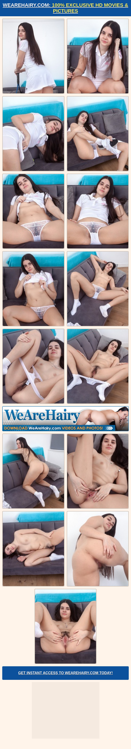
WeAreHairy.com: (65, 8)
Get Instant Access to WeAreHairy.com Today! (65, 673)
